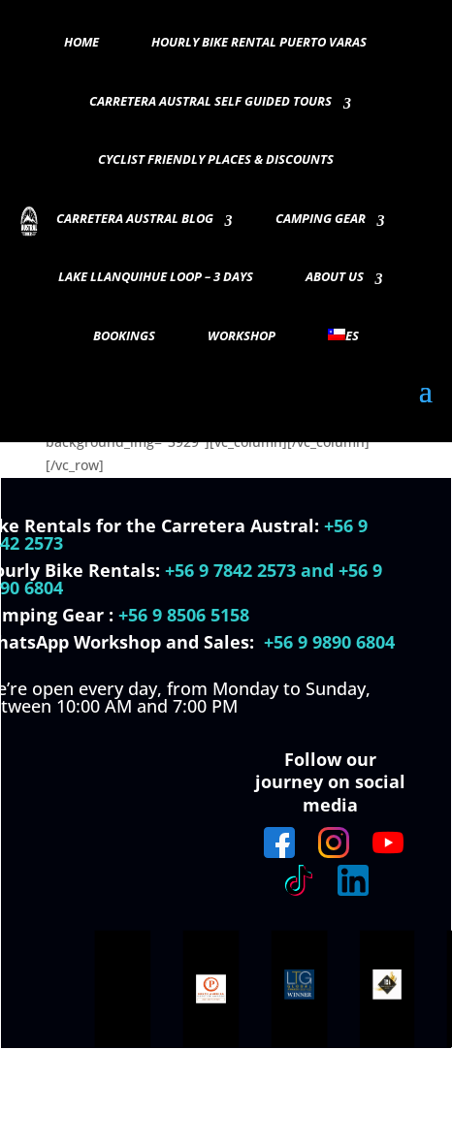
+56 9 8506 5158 (183, 614)
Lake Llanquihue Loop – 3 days (155, 277)
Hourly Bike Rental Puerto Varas (259, 42)
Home (81, 42)
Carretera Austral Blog (134, 219)
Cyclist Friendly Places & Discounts (216, 160)
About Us (335, 277)
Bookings (124, 336)
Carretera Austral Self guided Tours (210, 102)
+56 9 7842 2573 (230, 570)
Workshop (241, 336)
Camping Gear (320, 219)
